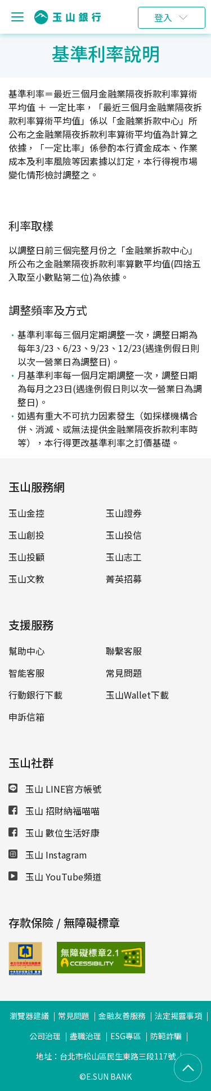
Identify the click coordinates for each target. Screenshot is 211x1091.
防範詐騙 (166, 1035)
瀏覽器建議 (29, 1015)
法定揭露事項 (178, 1015)
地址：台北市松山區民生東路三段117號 (106, 1056)
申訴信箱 (26, 716)
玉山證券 (124, 513)
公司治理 (45, 1035)
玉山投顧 (26, 557)
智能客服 (26, 672)
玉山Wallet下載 (137, 694)
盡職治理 (85, 1035)
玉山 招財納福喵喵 (54, 810)
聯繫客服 (124, 651)
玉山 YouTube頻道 (54, 876)
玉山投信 (124, 535)
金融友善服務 (122, 1015)
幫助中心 (26, 651)
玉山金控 (26, 513)
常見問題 (124, 672)
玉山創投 (26, 535)
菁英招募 (124, 578)
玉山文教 (26, 578)
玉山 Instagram (47, 854)
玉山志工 (124, 557)
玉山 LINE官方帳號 (54, 788)
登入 (163, 17)
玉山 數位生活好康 (54, 832)
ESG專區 (125, 1035)
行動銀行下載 (35, 694)
